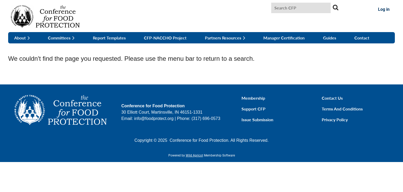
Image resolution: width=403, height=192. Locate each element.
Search (335, 7)
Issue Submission (257, 119)
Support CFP (253, 108)
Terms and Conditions (342, 108)
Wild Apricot (194, 155)
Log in (384, 9)
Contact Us (332, 97)
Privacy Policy (335, 119)
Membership (253, 97)
